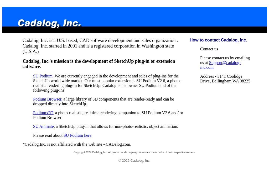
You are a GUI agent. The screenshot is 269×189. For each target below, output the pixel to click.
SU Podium (43, 76)
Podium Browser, (47, 99)
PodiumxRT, (43, 113)
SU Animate (43, 126)
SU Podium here (77, 135)
